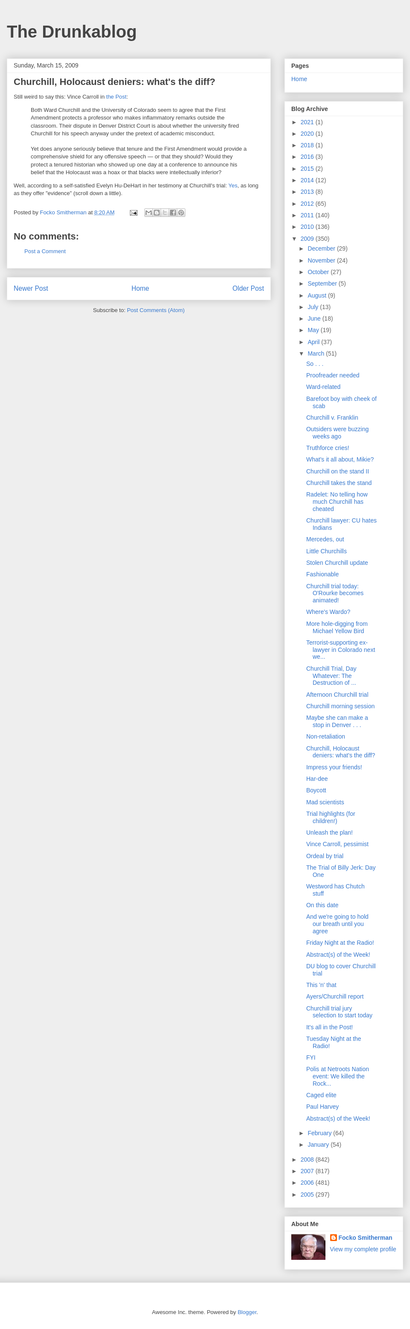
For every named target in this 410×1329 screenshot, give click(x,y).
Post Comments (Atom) (155, 310)
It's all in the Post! (329, 1027)
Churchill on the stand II (337, 471)
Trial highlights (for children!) (330, 817)
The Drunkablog (72, 31)
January (319, 1144)
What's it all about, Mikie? (340, 459)
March (317, 353)
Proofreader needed (333, 375)
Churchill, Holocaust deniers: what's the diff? (340, 752)
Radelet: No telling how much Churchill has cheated (337, 501)
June (315, 318)
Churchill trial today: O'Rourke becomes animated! (334, 593)
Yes (232, 185)
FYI (311, 1057)
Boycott (316, 790)
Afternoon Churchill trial (337, 694)
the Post (116, 96)
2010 (308, 226)
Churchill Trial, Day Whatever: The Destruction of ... (331, 675)
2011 (308, 215)
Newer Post (31, 288)
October (319, 272)
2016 (308, 156)
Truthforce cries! (327, 447)
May (314, 330)
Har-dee (317, 778)
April (314, 342)
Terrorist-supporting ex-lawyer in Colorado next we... (340, 649)
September (323, 283)
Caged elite (321, 1095)
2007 (308, 1171)
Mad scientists (325, 802)
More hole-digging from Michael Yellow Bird (337, 627)
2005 (308, 1194)
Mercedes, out (325, 539)
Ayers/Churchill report (334, 996)
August (318, 295)
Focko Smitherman (365, 1237)
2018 (308, 145)
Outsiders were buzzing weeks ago (337, 433)
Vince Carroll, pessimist (337, 844)
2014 (308, 180)
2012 (308, 203)
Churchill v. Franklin (332, 417)
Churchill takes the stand (339, 482)
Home (140, 288)
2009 (308, 238)
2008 (308, 1159)
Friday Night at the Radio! (340, 942)
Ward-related (323, 386)
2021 (308, 122)
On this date (322, 905)
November (322, 260)
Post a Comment (45, 251)
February (320, 1133)
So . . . (314, 363)
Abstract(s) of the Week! (338, 954)
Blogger (246, 1312)
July (314, 307)
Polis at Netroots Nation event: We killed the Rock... (337, 1076)
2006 (308, 1182)
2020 (308, 133)
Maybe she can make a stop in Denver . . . (337, 721)
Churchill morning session (340, 706)
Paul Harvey (322, 1106)
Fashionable (322, 574)
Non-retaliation (325, 736)
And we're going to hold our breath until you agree (337, 924)
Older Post (248, 288)
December (322, 248)
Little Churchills (326, 551)
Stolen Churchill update (337, 562)
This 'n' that (321, 984)
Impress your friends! (334, 767)
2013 (308, 191)
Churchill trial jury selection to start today (339, 1012)
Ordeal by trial (324, 856)
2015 (308, 168)
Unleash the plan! (329, 832)
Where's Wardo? (328, 611)
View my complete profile (363, 1249)
